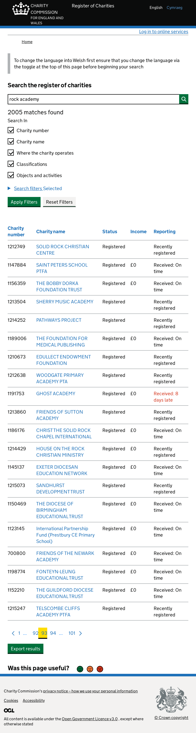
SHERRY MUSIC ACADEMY (64, 302)
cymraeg (174, 7)
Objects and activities (39, 175)
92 (36, 634)
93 (44, 634)
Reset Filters (59, 202)
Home (27, 41)
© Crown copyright (171, 717)
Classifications (32, 164)
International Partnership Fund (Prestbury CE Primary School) (65, 535)
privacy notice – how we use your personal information (90, 691)
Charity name (30, 142)
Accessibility (34, 700)
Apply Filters (24, 202)
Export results (25, 649)
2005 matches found (35, 112)
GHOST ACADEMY (55, 393)
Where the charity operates (45, 153)
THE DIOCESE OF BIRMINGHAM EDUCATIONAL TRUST (59, 510)
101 (72, 634)
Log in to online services (163, 31)
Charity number (33, 130)
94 (53, 634)
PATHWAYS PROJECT (58, 320)
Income (138, 231)
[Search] (98, 99)
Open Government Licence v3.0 (90, 718)
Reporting (165, 231)
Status (109, 231)
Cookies (11, 700)
